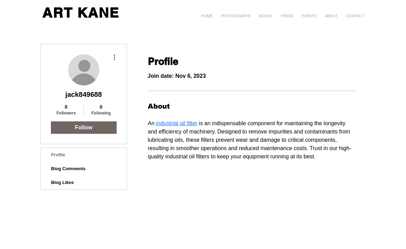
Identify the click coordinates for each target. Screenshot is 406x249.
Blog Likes (62, 182)
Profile (58, 154)
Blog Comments (68, 168)
